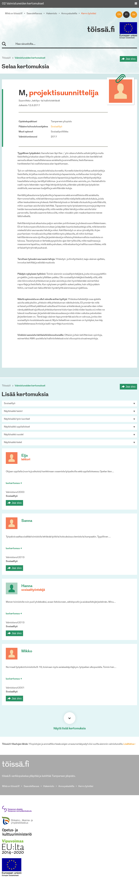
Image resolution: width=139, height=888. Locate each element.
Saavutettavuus (34, 13)
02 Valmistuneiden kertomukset (23, 3)
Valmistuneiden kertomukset (30, 58)
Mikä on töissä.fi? (13, 13)
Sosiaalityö (56, 127)
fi (126, 14)
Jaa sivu (131, 58)
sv (133, 14)
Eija (24, 456)
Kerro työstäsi (88, 13)
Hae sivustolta (6, 44)
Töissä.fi (6, 58)
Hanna (26, 586)
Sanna (26, 521)
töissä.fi (101, 30)
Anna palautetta (69, 13)
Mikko (26, 651)
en (119, 14)
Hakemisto (51, 13)
